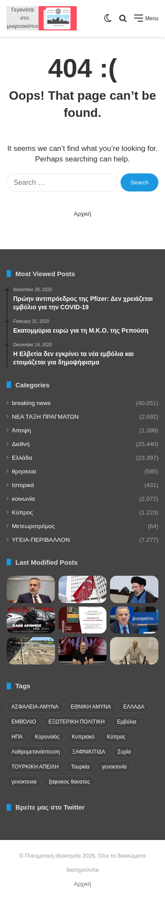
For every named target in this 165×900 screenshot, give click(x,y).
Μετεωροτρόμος (33, 526)
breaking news (31, 403)
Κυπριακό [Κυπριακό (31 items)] (83, 737)
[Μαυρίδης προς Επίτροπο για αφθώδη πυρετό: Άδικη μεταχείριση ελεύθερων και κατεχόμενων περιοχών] (31, 650)
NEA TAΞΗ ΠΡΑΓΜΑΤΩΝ (45, 416)
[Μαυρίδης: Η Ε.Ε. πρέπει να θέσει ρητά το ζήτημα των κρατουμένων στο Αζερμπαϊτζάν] (134, 620)
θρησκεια (24, 471)
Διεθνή (20, 444)
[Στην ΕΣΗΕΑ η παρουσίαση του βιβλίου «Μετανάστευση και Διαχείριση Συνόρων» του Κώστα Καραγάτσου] (83, 620)
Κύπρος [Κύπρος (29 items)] (116, 737)
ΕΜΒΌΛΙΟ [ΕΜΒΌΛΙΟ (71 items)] (23, 722)
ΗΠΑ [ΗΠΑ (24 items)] (16, 737)
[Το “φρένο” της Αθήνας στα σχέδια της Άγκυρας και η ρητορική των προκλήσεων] (83, 650)
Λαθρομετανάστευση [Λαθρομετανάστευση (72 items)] (35, 752)
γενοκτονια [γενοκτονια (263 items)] (24, 782)
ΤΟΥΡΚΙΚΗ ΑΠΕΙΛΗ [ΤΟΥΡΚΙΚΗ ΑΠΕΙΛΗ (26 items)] (35, 767)
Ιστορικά (23, 485)
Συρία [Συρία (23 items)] (124, 752)
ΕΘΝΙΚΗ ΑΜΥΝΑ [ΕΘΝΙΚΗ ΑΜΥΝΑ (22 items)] (91, 707)
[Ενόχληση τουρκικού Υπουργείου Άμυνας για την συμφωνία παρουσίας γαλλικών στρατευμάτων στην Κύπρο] (83, 589)
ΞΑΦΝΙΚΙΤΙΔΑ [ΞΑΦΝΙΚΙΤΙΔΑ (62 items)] (88, 752)
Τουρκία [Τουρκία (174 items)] (80, 767)
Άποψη (21, 430)
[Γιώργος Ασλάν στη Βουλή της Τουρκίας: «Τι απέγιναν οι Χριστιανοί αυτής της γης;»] (134, 650)
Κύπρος (22, 512)
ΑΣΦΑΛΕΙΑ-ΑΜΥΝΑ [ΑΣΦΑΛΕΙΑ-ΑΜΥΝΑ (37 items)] (35, 707)
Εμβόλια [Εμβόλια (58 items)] (126, 722)
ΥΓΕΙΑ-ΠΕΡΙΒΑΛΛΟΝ (41, 539)
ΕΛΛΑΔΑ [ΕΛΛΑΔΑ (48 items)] (133, 707)
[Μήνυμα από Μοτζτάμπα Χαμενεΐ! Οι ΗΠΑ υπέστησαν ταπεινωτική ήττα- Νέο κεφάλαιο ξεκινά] (134, 589)
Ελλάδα (22, 457)
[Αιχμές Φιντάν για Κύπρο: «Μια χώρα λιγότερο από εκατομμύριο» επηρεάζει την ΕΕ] (31, 589)
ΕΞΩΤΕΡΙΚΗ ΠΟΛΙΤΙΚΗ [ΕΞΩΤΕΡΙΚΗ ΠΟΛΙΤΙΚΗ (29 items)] (76, 722)
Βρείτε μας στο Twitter (50, 807)
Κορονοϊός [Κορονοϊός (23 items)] (47, 737)
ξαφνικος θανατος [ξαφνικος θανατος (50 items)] (69, 782)
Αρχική (83, 213)
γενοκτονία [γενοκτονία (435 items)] (114, 767)
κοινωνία (23, 498)
